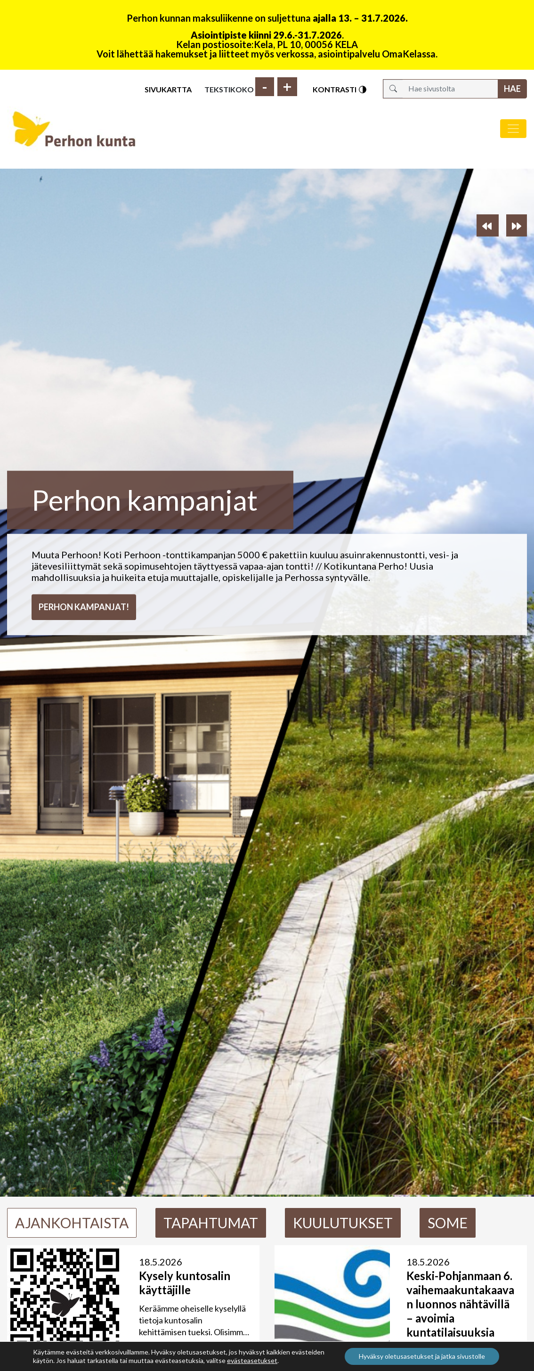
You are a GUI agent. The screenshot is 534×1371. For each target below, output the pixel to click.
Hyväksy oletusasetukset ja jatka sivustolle (422, 1356)
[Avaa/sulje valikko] (513, 128)
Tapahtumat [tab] (210, 1222)
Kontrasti (340, 89)
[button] (488, 225)
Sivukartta (168, 89)
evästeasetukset (252, 1360)
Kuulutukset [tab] (343, 1222)
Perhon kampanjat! (84, 607)
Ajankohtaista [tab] (72, 1222)
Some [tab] (448, 1222)
